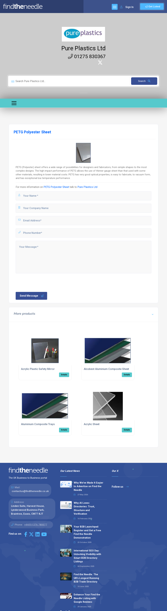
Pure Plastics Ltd (83, 48)
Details (64, 375)
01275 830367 (87, 56)
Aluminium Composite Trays (38, 424)
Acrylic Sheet (91, 424)
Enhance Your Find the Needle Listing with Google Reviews (87, 598)
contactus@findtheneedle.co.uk (30, 491)
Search (144, 81)
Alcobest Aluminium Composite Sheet (106, 369)
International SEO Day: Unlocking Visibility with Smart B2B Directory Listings (87, 556)
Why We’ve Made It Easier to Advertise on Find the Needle (88, 486)
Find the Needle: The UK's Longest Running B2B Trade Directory (86, 578)
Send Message (32, 295)
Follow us (120, 486)
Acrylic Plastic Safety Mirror (38, 369)
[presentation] (40, 282)
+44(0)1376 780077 (35, 524)
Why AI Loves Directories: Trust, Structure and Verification (84, 508)
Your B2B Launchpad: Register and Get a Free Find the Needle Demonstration (87, 532)
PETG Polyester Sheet (56, 187)
